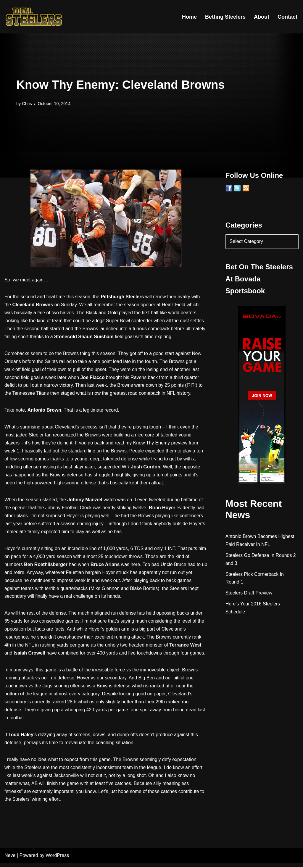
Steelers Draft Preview (249, 593)
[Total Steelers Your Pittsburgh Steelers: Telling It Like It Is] (34, 16)
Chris (27, 103)
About (261, 17)
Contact (287, 17)
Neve (9, 859)
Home (189, 17)
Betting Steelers (225, 17)
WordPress (57, 859)
